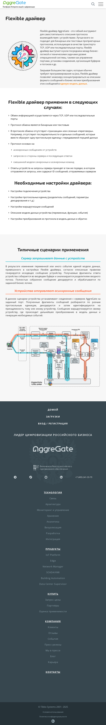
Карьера (53, 662)
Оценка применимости (53, 611)
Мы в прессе (53, 650)
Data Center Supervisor (53, 584)
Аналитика (53, 521)
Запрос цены (53, 599)
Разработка (53, 533)
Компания (53, 621)
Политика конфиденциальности (53, 716)
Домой (53, 409)
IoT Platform (53, 554)
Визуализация (53, 527)
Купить (53, 593)
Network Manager (53, 566)
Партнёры (53, 605)
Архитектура (53, 504)
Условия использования (53, 712)
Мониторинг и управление (53, 510)
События (53, 638)
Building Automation (53, 578)
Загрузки (53, 416)
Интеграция (53, 539)
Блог (53, 656)
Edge (53, 560)
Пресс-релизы (53, 644)
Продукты (53, 549)
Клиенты (53, 627)
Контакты (53, 672)
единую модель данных (73, 83)
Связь (53, 498)
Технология (53, 492)
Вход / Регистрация (53, 423)
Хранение (53, 515)
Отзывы (53, 633)
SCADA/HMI (53, 572)
